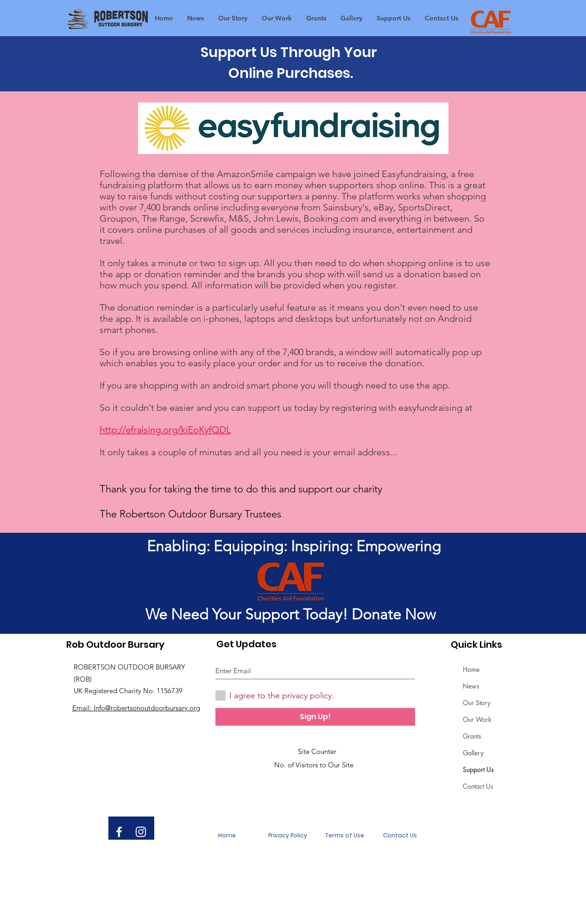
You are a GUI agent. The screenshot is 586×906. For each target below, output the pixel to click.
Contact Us (478, 786)
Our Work (477, 719)
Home (471, 669)
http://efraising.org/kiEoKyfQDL (165, 429)
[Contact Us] (400, 835)
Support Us (478, 769)
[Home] (227, 835)
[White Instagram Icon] (141, 832)
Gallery (473, 752)
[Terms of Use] (344, 835)
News (471, 686)
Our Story (477, 702)
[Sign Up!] (315, 717)
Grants (472, 736)
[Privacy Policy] (288, 835)
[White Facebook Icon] (119, 832)
